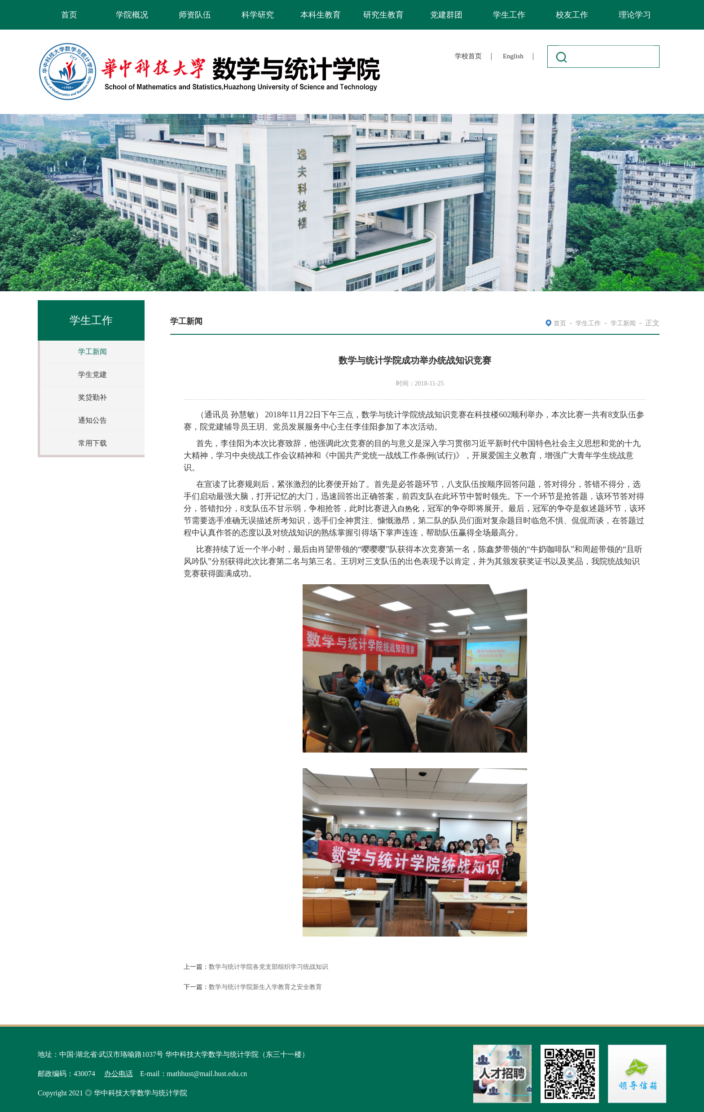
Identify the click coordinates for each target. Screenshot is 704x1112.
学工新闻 (92, 351)
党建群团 (446, 14)
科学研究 (258, 14)
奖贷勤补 (92, 397)
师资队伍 (195, 14)
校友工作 (572, 14)
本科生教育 (320, 14)
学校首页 (468, 56)
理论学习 (635, 14)
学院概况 (132, 14)
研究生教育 (383, 14)
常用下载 (92, 443)
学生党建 (92, 374)
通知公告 (92, 420)
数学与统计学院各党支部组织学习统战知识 (268, 966)
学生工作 (509, 14)
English (513, 56)
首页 (69, 14)
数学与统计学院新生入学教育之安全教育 (265, 987)
